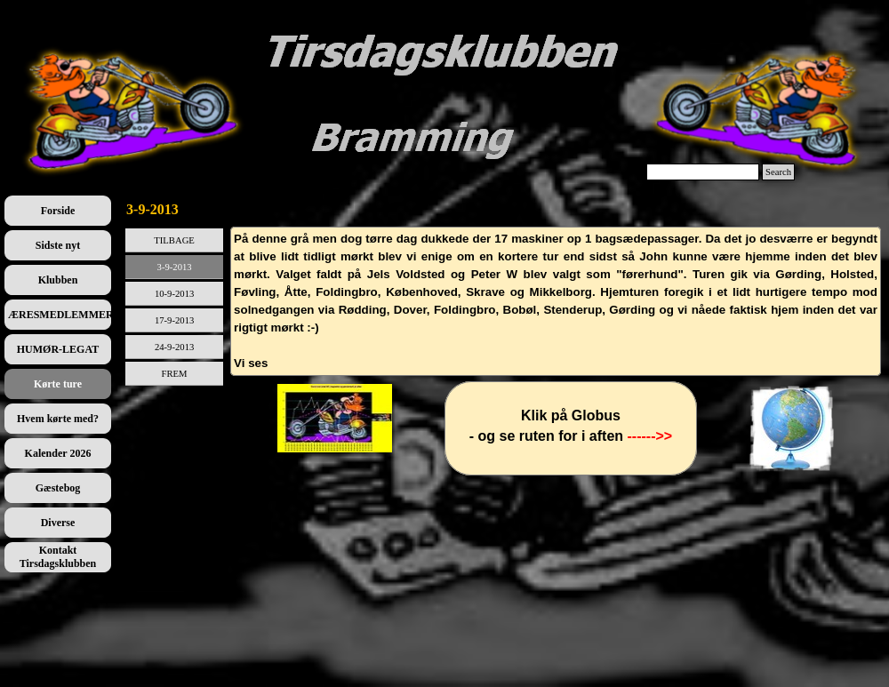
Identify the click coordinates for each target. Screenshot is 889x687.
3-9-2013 (174, 267)
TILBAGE (174, 240)
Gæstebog (58, 488)
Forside (58, 210)
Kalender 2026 (58, 453)
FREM (175, 374)
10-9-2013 (174, 294)
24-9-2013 (174, 347)
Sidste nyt (58, 245)
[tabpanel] (555, 301)
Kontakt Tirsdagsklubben (58, 557)
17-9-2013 (174, 320)
